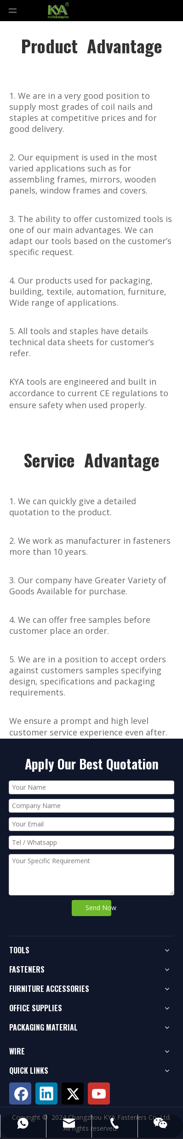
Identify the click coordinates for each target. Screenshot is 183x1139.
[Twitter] (73, 1093)
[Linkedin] (46, 1093)
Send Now (98, 907)
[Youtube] (99, 1093)
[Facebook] (20, 1093)
